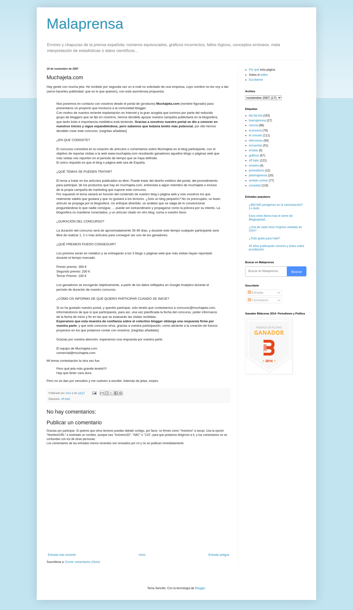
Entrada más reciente (62, 555)
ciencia (253, 125)
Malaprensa (85, 23)
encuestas (255, 145)
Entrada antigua (218, 555)
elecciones (256, 140)
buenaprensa (257, 120)
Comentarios (258, 300)
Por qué (254, 69)
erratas (253, 150)
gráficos (254, 155)
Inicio (142, 555)
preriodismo (256, 170)
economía (255, 130)
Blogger (200, 588)
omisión (254, 165)
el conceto (255, 135)
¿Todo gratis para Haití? (264, 238)
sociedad (255, 185)
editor (264, 75)
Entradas (255, 292)
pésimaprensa (258, 175)
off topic (65, 398)
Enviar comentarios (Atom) (82, 562)
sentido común (258, 180)
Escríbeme (256, 79)
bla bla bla (255, 115)
